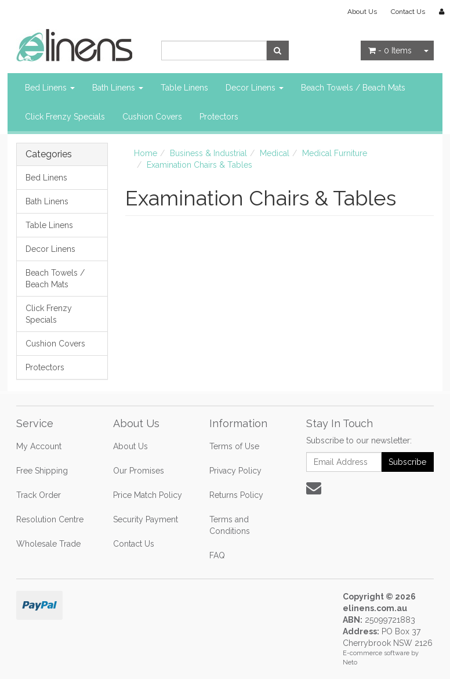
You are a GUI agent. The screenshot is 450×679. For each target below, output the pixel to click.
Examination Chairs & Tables (199, 164)
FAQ (217, 555)
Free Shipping (42, 470)
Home (145, 153)
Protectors (218, 116)
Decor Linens (255, 87)
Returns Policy (236, 495)
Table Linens (184, 87)
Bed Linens (50, 87)
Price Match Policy (147, 495)
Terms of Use (234, 446)
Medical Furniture (334, 153)
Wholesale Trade (48, 543)
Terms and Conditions (229, 525)
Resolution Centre (50, 519)
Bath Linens (117, 87)
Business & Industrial (208, 153)
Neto (350, 662)
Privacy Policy (235, 470)
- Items (390, 50)
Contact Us (408, 12)
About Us (362, 12)
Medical (274, 153)
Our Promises (138, 470)
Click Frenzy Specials (65, 116)
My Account (38, 446)
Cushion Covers (152, 116)
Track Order (38, 495)
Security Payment (145, 519)
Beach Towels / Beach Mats (353, 87)
